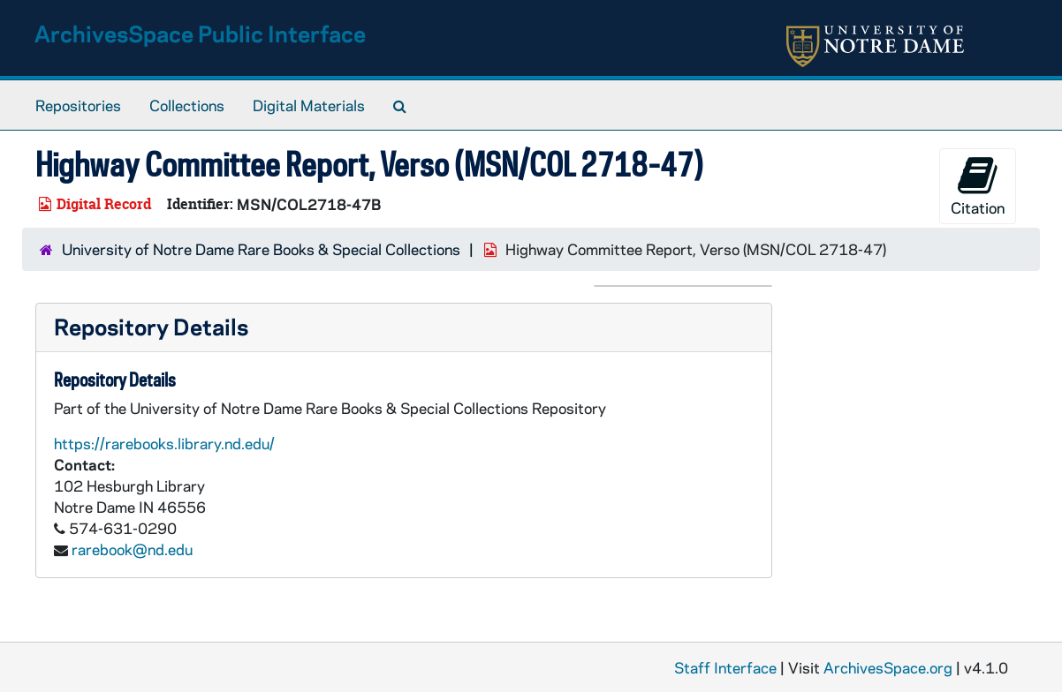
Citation (978, 185)
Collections (186, 105)
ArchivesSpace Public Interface (200, 33)
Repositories (78, 105)
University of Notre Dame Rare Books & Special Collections (261, 249)
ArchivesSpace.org (887, 667)
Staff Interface (725, 667)
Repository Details (151, 326)
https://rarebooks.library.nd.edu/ (164, 443)
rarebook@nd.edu (132, 549)
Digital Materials (309, 105)
